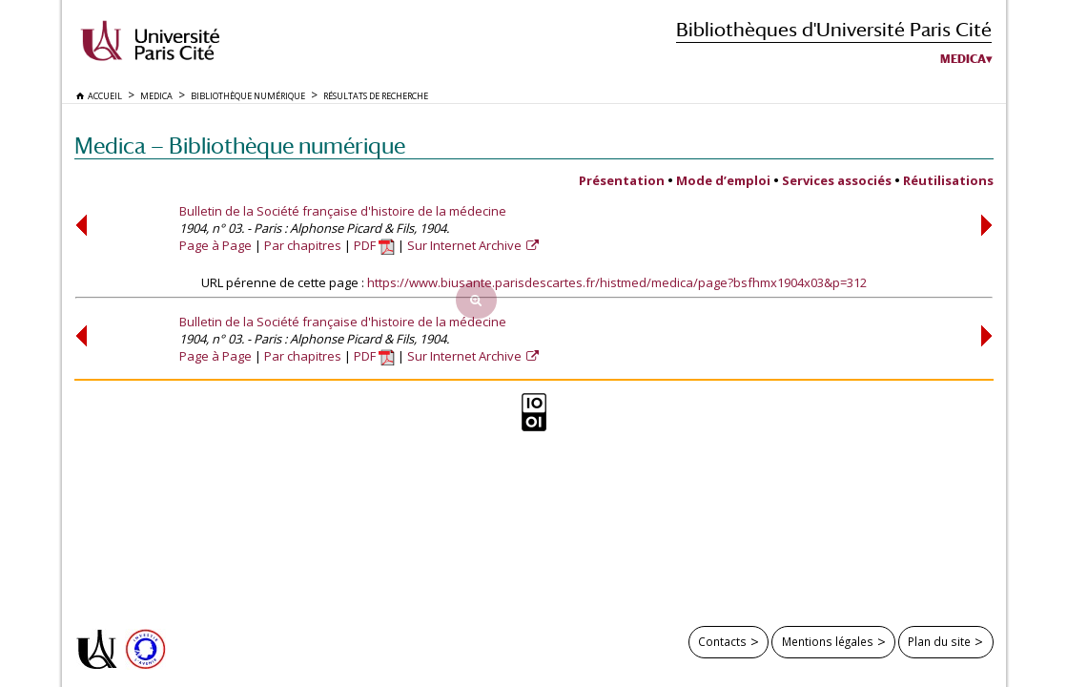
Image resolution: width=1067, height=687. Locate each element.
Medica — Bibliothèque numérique (239, 145)
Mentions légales (827, 641)
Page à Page (215, 245)
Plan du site (939, 641)
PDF (374, 245)
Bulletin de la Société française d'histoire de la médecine (342, 210)
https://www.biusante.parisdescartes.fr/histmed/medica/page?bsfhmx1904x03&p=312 (617, 282)
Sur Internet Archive (465, 245)
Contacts (722, 641)
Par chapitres (302, 245)
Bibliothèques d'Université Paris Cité (834, 29)
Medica (963, 59)
